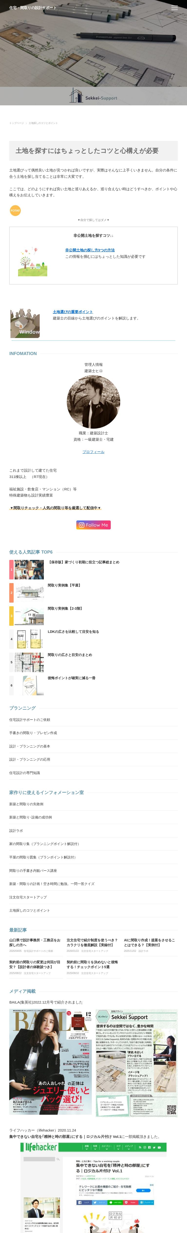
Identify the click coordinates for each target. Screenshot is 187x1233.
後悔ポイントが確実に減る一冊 (71, 678)
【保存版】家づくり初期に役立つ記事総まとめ (83, 562)
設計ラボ (143, 951)
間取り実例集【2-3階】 (65, 608)
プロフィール (93, 452)
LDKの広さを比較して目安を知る (73, 632)
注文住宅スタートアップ (94, 951)
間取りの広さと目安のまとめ (70, 655)
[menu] (174, 7)
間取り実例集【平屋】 (65, 585)
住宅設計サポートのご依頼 (38, 951)
